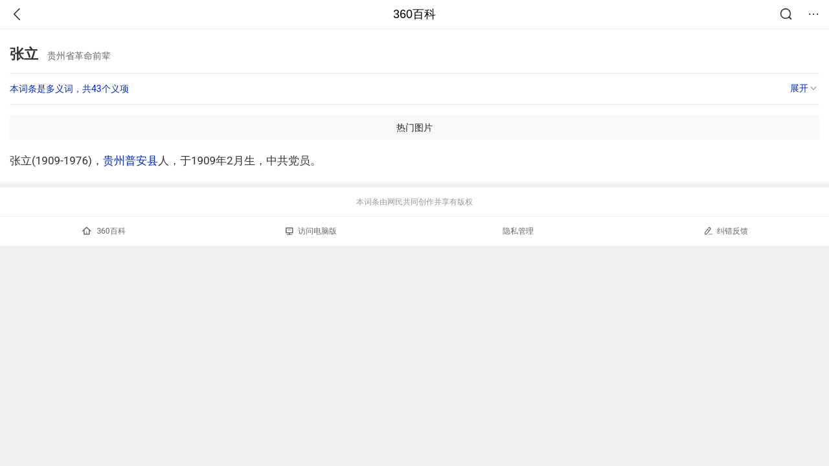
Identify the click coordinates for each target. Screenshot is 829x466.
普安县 (141, 160)
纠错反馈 (725, 231)
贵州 (114, 160)
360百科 (414, 14)
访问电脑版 (311, 231)
